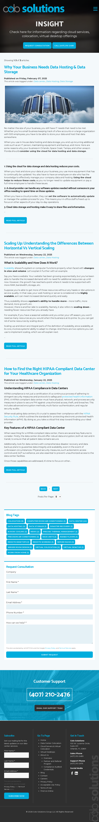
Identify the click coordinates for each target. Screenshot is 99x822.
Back (43, 489)
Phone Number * (15, 612)
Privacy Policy (50, 648)
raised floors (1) (69, 537)
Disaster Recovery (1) (61, 526)
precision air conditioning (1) (23, 537)
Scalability (9, 268)
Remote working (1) (43, 542)
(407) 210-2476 (49, 694)
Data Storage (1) (37, 526)
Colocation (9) (15, 521)
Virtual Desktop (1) (73, 547)
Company (11, 572)
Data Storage (66, 81)
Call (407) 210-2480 (64, 46)
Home (43, 740)
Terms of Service (65, 648)
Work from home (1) (18, 552)
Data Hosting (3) (16, 526)
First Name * (12, 582)
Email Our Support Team (50, 708)
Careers (43, 778)
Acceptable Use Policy (50, 784)
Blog (42, 772)
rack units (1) (49, 537)
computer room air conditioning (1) (46, 521)
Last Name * (12, 592)
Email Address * (14, 602)
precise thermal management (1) (60, 532)
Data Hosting (52, 81)
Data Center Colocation (50, 743)
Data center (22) (78, 521)
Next (55, 489)
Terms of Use (46, 787)
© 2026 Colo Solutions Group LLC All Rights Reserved (49, 811)
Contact (43, 775)
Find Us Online (46, 791)
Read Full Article (15, 220)
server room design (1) (20, 547)
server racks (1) (65, 542)
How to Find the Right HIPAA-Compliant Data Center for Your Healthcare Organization (49, 371)
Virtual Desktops (47, 751)
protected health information (77, 396)
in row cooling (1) (17, 532)
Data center (39, 81)
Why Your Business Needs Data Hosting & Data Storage (44, 69)
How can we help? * (16, 623)
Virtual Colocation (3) (47, 547)
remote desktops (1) (18, 542)
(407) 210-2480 (77, 756)
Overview (48, 758)
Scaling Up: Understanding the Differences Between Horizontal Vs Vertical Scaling (48, 246)
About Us (44, 755)
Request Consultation (37, 46)
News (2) (35, 532)
